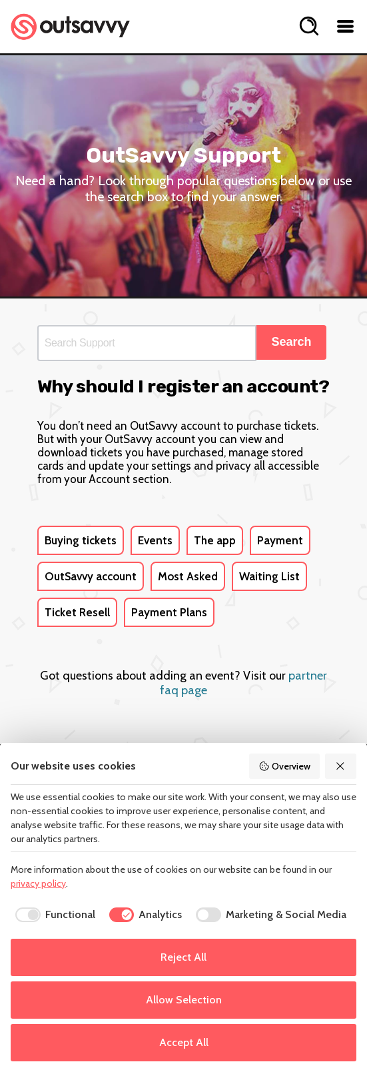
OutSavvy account (91, 576)
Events (155, 540)
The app (215, 540)
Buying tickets (81, 540)
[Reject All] (341, 766)
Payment (280, 540)
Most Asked (188, 576)
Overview (284, 766)
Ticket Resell (77, 612)
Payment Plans (169, 612)
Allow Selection (184, 999)
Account (109, 479)
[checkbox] (53, 915)
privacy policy (38, 883)
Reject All (183, 957)
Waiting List (269, 576)
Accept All (183, 1042)
